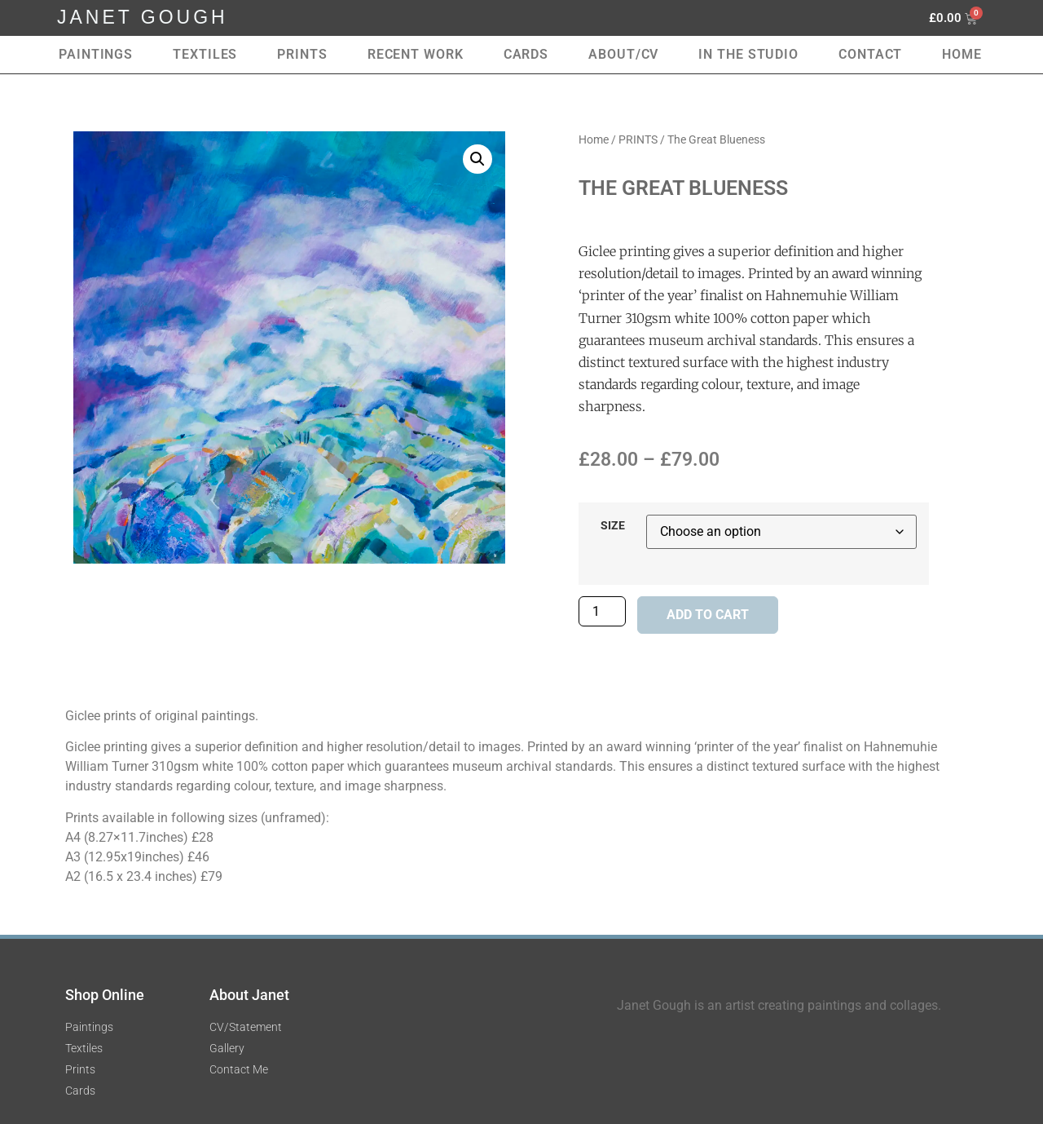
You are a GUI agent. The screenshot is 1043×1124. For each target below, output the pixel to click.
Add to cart (708, 614)
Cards (526, 54)
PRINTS (638, 139)
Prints (302, 54)
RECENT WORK (415, 54)
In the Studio (748, 54)
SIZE (613, 526)
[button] (477, 159)
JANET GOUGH (142, 17)
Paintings (96, 54)
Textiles (205, 54)
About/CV (623, 54)
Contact (870, 54)
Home (962, 54)
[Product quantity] (602, 611)
